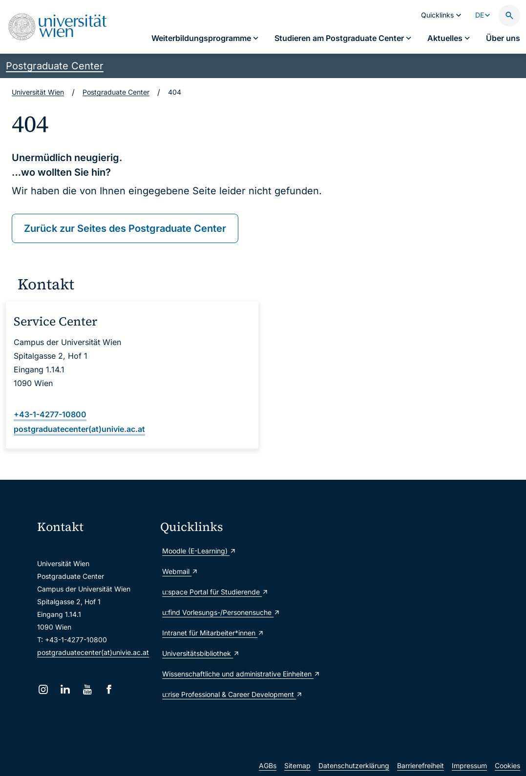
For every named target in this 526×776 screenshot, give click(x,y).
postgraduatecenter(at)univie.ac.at (93, 652)
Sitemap (297, 765)
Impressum (469, 765)
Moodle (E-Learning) (199, 551)
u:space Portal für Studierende (215, 592)
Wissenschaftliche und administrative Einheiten (218, 674)
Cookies (507, 765)
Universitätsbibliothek (201, 653)
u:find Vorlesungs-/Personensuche (218, 612)
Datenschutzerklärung (353, 765)
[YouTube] (87, 689)
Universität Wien (38, 92)
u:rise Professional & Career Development (218, 694)
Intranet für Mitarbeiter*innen (213, 633)
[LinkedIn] (65, 689)
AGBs (267, 765)
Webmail (180, 571)
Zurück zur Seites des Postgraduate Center (125, 228)
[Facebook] (109, 689)
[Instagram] (43, 689)
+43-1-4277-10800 (50, 414)
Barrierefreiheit (420, 765)
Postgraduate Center (55, 66)
